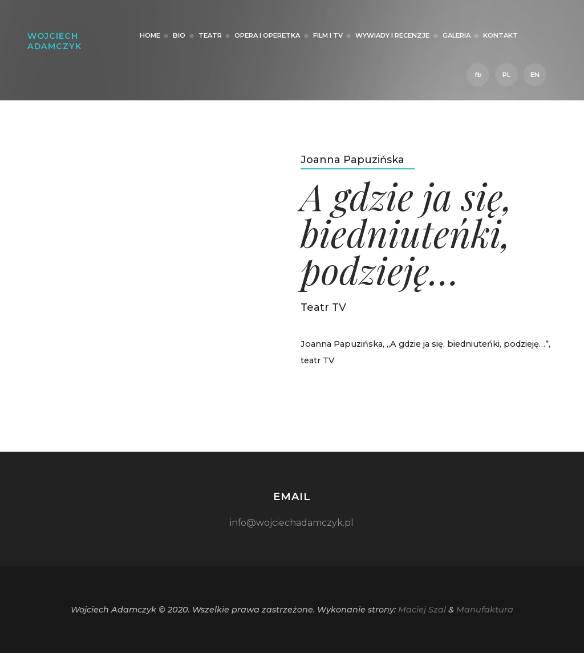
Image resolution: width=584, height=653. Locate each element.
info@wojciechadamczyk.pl (292, 522)
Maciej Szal (422, 610)
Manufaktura (484, 610)
